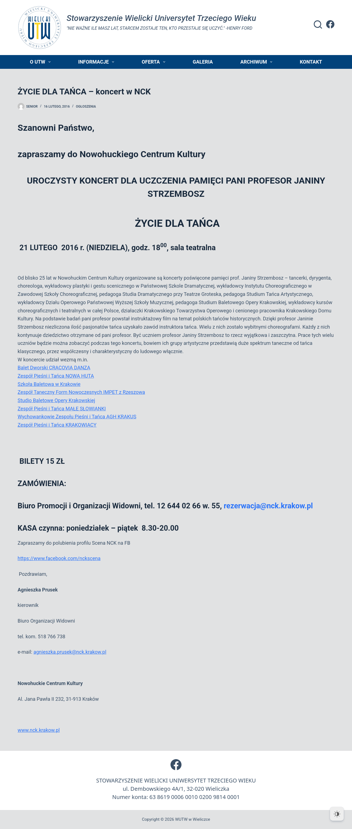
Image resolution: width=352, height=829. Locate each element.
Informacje (97, 62)
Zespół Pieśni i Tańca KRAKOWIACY (57, 425)
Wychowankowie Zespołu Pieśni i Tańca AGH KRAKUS (77, 416)
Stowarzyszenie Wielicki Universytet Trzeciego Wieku (161, 18)
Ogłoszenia (86, 106)
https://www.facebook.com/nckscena (59, 558)
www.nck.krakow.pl (39, 730)
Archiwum (257, 62)
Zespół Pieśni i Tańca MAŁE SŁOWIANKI (62, 408)
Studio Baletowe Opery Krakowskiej (56, 400)
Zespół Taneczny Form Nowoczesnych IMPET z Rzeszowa (81, 392)
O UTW (41, 62)
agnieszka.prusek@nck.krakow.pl (70, 652)
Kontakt (311, 62)
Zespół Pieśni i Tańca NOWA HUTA (56, 376)
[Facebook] (330, 24)
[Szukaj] (318, 24)
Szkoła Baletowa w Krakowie (49, 384)
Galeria (203, 62)
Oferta (154, 62)
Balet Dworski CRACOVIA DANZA (54, 367)
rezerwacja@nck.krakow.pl (268, 505)
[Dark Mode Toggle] (337, 814)
